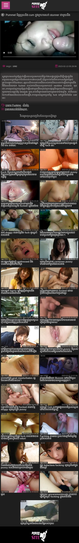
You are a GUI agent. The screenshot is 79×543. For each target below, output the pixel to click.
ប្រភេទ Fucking (13, 105)
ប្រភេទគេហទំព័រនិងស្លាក (16, 109)
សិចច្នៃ (26, 105)
